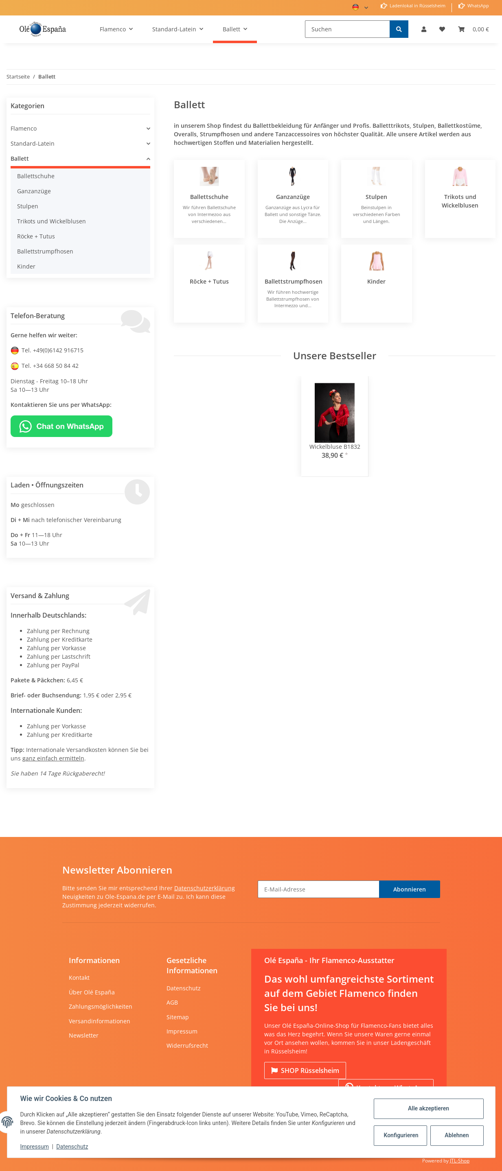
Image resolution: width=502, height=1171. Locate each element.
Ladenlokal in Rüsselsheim (416, 5)
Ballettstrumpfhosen (293, 281)
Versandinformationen (99, 1021)
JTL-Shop (459, 1160)
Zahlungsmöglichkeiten (100, 1006)
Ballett (20, 158)
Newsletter (84, 1035)
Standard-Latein (33, 143)
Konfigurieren (401, 1135)
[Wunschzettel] (442, 29)
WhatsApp (477, 5)
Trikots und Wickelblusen (51, 221)
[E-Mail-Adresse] (318, 889)
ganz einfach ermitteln (53, 758)
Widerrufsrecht (187, 1045)
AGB (172, 1002)
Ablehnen (457, 1135)
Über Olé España (92, 992)
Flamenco (24, 128)
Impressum (182, 1031)
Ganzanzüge (293, 197)
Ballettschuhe (209, 197)
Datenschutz (184, 988)
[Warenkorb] (473, 29)
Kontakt (79, 977)
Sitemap (178, 1017)
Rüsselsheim (305, 1070)
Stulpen (376, 197)
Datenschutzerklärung (204, 888)
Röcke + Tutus (209, 281)
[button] (424, 29)
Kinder (376, 281)
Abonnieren (409, 889)
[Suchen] (347, 29)
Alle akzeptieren (428, 1108)
